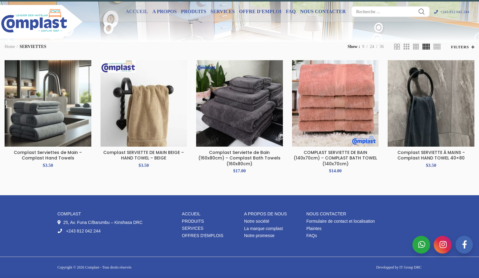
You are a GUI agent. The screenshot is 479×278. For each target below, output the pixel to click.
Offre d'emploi (260, 11)
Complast (92, 267)
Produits (193, 221)
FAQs (311, 235)
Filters (460, 47)
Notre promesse (259, 235)
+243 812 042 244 (451, 11)
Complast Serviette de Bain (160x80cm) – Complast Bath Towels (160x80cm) (239, 158)
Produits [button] (193, 11)
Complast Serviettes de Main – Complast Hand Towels (48, 155)
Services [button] (222, 11)
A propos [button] (164, 11)
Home (10, 46)
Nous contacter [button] (323, 11)
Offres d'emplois (202, 235)
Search (421, 11)
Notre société (256, 221)
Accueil (137, 11)
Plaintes (314, 228)
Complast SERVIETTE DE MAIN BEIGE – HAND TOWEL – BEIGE (143, 155)
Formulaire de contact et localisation (340, 221)
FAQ (291, 11)
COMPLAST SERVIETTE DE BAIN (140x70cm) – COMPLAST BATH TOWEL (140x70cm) (335, 158)
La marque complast (263, 228)
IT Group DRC (411, 267)
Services (192, 228)
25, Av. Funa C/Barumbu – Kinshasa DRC (99, 222)
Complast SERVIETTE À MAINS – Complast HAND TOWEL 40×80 (431, 155)
